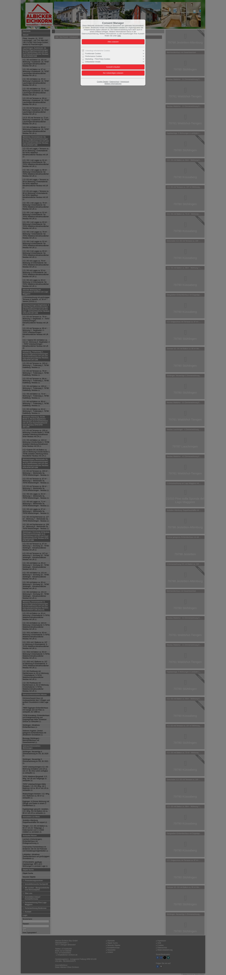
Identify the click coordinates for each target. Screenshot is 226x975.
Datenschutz (114, 82)
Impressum (124, 82)
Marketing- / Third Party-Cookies (97, 59)
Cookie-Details (102, 82)
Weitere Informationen (113, 84)
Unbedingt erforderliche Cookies (97, 51)
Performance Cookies (93, 56)
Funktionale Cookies (93, 53)
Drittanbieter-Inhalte (92, 62)
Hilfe (119, 36)
